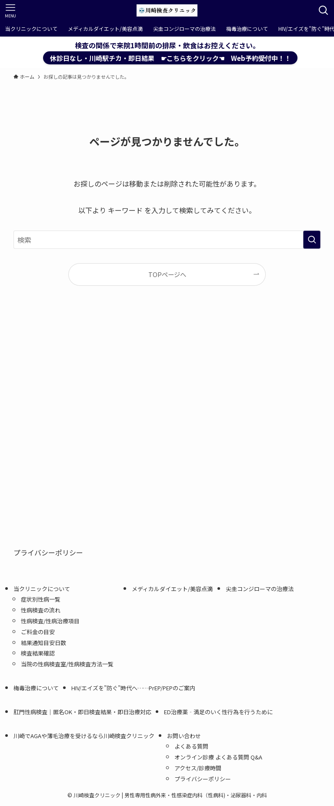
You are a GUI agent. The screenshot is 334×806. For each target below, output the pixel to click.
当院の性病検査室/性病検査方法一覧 (70, 664)
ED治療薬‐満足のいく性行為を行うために (218, 712)
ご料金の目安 (38, 632)
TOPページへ (167, 274)
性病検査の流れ (40, 610)
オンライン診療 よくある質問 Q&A (218, 757)
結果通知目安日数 (43, 643)
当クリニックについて (41, 589)
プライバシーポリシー (48, 552)
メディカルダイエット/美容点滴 (172, 589)
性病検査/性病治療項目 (50, 621)
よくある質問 (191, 746)
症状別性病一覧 (40, 599)
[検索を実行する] (312, 240)
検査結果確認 (38, 653)
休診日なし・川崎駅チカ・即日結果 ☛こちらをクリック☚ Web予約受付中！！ (170, 58)
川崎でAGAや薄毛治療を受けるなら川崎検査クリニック (83, 736)
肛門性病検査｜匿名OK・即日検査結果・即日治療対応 (82, 712)
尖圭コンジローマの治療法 (260, 589)
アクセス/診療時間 (197, 768)
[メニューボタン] (10, 10)
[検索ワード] (167, 240)
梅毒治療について (36, 688)
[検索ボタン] (323, 10)
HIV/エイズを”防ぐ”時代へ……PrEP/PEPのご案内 (133, 688)
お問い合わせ (184, 736)
